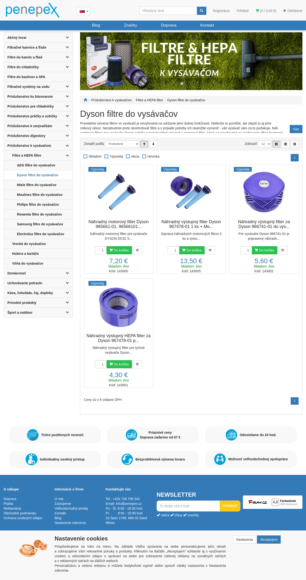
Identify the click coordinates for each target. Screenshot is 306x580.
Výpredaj (116, 156)
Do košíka (119, 250)
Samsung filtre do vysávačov (40, 224)
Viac (296, 129)
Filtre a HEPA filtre (26, 155)
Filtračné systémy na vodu (28, 87)
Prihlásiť (243, 11)
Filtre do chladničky (23, 67)
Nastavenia (244, 539)
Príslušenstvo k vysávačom (29, 146)
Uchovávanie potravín (24, 283)
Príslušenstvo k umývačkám (29, 126)
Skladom (95, 156)
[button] (67, 37)
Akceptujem (269, 539)
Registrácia (221, 11)
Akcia (135, 156)
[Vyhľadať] (201, 11)
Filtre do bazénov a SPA (26, 77)
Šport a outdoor (20, 312)
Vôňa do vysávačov (27, 263)
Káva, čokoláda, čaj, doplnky (30, 293)
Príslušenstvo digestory (26, 136)
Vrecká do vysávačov (29, 244)
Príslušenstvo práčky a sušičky (32, 116)
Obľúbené (292, 11)
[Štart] (85, 100)
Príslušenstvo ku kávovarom (30, 96)
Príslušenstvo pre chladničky (30, 106)
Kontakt (207, 25)
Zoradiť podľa (94, 144)
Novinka (154, 156)
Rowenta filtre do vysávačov (39, 214)
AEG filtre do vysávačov (36, 165)
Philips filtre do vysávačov (38, 204)
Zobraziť (251, 144)
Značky (130, 25)
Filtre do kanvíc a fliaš (24, 57)
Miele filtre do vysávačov (36, 185)
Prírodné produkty (21, 303)
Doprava (168, 25)
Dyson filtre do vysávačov (37, 175)
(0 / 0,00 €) (266, 11)
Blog (96, 25)
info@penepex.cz (129, 504)
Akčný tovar (17, 38)
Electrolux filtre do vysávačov (40, 234)
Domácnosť (16, 273)
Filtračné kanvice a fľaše (26, 47)
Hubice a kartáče (25, 254)
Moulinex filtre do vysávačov (40, 195)
